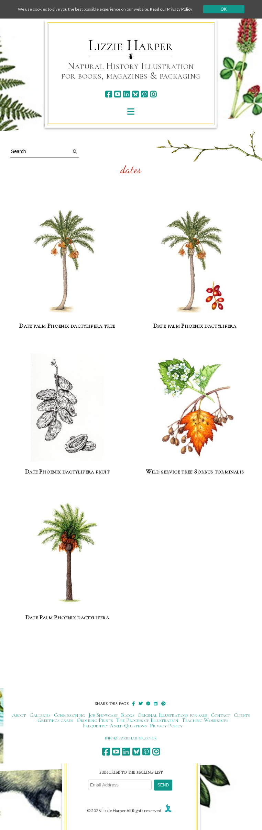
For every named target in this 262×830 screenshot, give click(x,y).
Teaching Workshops (205, 720)
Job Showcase (103, 715)
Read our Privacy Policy (171, 9)
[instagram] (153, 94)
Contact (220, 715)
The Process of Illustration (147, 720)
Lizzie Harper (130, 45)
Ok (224, 9)
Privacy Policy (166, 726)
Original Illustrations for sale (173, 715)
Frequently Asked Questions (114, 726)
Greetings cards (55, 720)
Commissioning (69, 715)
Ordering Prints (95, 720)
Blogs (127, 715)
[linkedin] (126, 94)
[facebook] (108, 94)
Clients (242, 715)
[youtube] (117, 94)
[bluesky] (135, 94)
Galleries (40, 715)
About (19, 715)
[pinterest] (144, 94)
